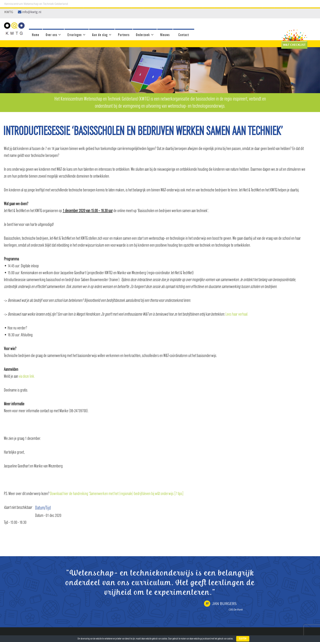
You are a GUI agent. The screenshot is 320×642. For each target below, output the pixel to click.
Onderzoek (143, 35)
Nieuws (165, 35)
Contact (183, 35)
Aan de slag (100, 35)
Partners (123, 35)
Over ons (51, 35)
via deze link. (27, 376)
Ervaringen (74, 35)
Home (35, 35)
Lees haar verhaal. (236, 314)
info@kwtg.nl (31, 12)
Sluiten (243, 638)
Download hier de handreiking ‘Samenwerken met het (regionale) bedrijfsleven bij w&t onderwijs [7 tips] (116, 493)
